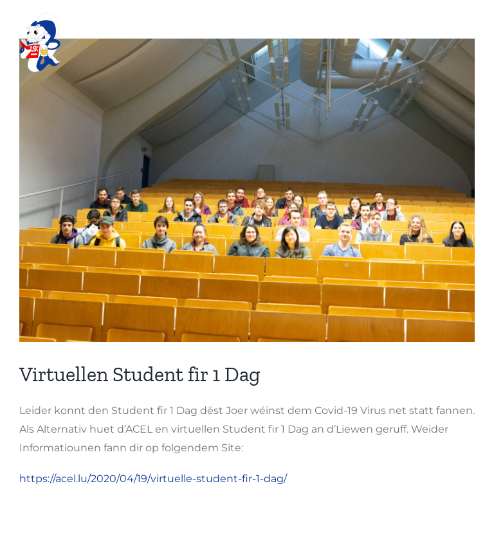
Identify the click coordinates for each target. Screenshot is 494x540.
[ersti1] (247, 190)
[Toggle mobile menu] (468, 29)
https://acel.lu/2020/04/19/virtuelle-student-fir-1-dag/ (153, 479)
